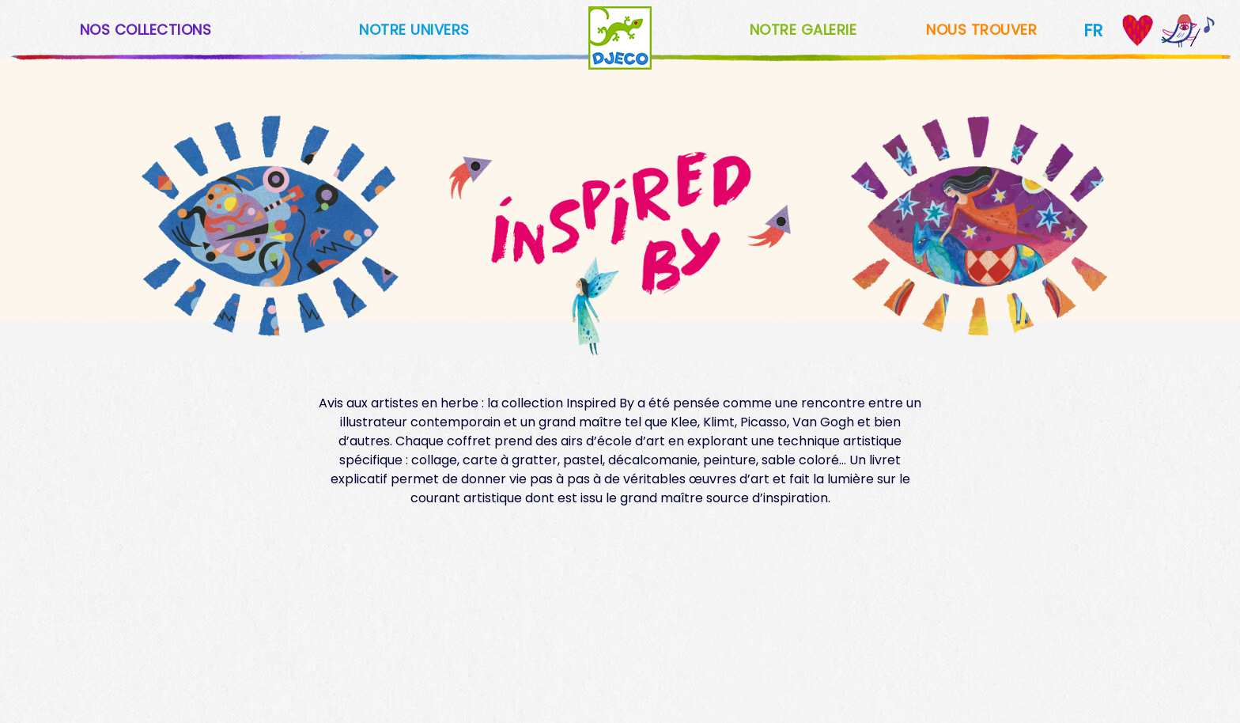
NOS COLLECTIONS (146, 30)
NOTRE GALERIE (803, 30)
